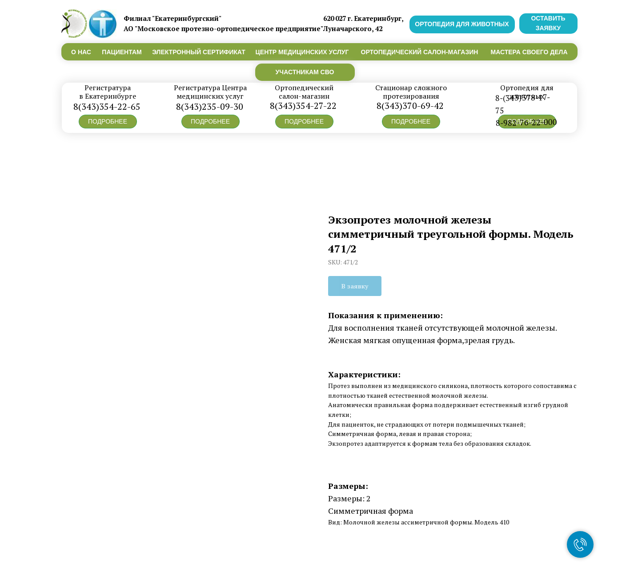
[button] (108, 121)
